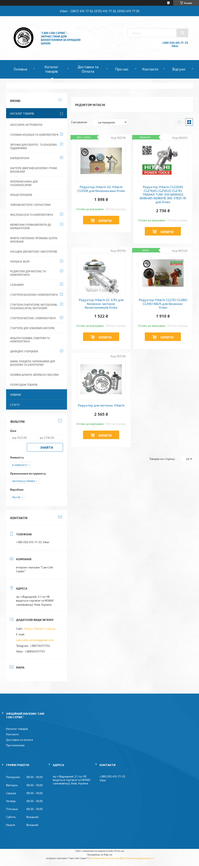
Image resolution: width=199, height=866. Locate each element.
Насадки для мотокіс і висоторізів (33, 251)
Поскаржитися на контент (105, 858)
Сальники (17, 284)
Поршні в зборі (20, 261)
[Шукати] (182, 33)
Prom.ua (119, 850)
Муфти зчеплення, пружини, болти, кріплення (34, 240)
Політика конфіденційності (137, 858)
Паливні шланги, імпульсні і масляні (34, 374)
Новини (15, 394)
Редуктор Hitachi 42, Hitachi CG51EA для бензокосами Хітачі (101, 188)
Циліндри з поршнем (24, 351)
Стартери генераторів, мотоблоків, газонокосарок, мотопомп (33, 306)
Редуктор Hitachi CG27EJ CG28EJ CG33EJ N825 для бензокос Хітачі (163, 303)
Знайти (46, 447)
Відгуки (178, 69)
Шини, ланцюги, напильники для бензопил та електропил (32, 363)
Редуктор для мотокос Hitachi (101, 405)
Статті (14, 405)
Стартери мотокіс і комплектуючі (33, 318)
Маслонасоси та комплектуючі (31, 214)
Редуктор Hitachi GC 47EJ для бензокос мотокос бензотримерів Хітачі (101, 303)
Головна (20, 69)
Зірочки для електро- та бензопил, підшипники (33, 146)
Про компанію (15, 745)
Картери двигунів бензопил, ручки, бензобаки (33, 170)
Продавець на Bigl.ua (99, 854)
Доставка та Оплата (88, 69)
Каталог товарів (51, 69)
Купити (105, 221)
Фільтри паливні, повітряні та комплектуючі (30, 340)
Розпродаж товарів (23, 384)
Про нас (122, 69)
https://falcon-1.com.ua (39, 628)
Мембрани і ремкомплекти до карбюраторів (30, 226)
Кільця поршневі (21, 194)
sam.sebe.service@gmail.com (34, 640)
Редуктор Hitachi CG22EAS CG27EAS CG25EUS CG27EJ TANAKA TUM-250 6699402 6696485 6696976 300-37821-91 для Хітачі (163, 194)
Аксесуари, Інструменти (26, 124)
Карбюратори (19, 158)
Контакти (150, 69)
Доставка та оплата (19, 739)
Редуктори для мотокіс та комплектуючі (28, 273)
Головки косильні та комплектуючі (34, 134)
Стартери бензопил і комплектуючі (34, 294)
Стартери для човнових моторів (32, 328)
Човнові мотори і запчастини (30, 204)
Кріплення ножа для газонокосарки (24, 183)
